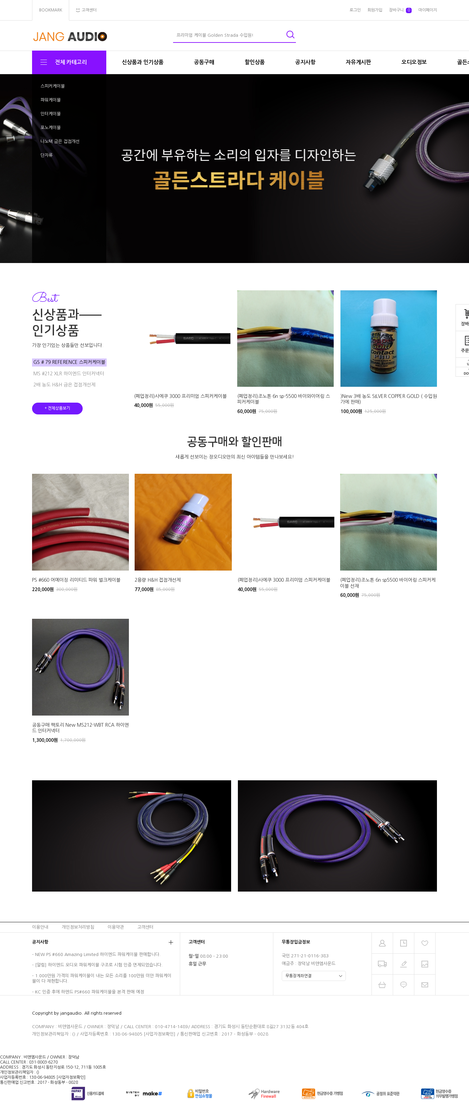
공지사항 (305, 62)
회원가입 (374, 10)
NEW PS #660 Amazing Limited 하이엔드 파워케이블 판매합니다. (98, 954)
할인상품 (255, 62)
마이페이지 (427, 10)
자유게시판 (358, 62)
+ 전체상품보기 (57, 408)
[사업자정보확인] (159, 1034)
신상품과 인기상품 (143, 62)
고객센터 (145, 927)
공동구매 (204, 62)
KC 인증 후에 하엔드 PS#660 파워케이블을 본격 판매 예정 (89, 992)
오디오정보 (414, 62)
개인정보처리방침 (78, 927)
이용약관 (116, 927)
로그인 (355, 10)
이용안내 (40, 927)
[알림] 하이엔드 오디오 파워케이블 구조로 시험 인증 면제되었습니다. (99, 965)
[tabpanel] (234, 168)
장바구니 (400, 10)
